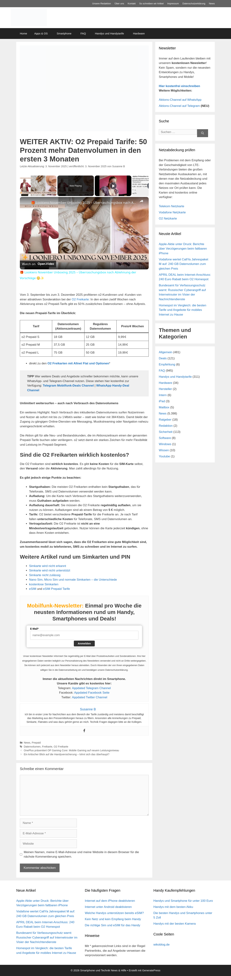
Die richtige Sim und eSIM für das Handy (112, 925)
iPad (162, 401)
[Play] (113, 185)
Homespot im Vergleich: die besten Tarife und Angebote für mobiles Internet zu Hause (182, 310)
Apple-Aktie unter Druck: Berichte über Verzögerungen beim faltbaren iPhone (183, 248)
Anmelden (84, 643)
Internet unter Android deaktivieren (108, 907)
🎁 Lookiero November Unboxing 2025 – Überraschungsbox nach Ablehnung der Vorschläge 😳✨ (83, 202)
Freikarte (47, 746)
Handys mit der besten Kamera (174, 923)
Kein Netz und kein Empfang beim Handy (113, 919)
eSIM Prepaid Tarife (56, 589)
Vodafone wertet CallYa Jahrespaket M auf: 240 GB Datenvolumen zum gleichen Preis (183, 264)
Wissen (164, 450)
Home (23, 33)
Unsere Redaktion (101, 3)
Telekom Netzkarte (171, 206)
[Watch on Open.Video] (38, 264)
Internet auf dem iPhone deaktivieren (110, 900)
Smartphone (64, 33)
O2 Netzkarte (168, 218)
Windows (165, 444)
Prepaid (36, 742)
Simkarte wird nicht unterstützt (49, 570)
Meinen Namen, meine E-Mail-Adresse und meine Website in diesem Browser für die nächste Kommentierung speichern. (81, 854)
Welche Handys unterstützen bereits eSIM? (114, 913)
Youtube (164, 456)
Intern (163, 395)
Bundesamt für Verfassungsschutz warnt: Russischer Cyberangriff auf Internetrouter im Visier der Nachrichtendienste (46, 937)
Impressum (173, 3)
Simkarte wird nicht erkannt (47, 566)
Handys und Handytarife (109, 33)
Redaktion (166, 425)
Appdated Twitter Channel (89, 697)
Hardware (139, 33)
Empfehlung (167, 364)
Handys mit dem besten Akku (173, 907)
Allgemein (165, 352)
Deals (163, 358)
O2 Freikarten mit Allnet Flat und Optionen (78, 363)
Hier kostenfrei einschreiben (179, 86)
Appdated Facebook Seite (92, 692)
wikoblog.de (161, 944)
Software (165, 438)
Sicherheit (166, 432)
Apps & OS (41, 33)
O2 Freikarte (80, 299)
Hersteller (165, 389)
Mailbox (164, 407)
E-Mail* (34, 628)
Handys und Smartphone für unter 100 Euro (183, 900)
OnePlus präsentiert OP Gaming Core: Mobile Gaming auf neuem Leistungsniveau (71, 750)
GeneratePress (151, 970)
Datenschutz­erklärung (193, 3)
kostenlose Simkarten (43, 584)
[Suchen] (202, 133)
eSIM (32, 589)
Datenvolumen (32, 746)
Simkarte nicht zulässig (44, 575)
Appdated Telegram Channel (91, 688)
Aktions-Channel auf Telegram (179, 106)
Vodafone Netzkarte (172, 212)
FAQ (83, 33)
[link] (25, 202)
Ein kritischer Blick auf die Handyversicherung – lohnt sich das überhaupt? (66, 754)
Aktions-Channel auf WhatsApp (180, 99)
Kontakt (132, 3)
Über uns (119, 3)
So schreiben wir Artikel (151, 3)
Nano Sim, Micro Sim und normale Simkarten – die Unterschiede (73, 579)
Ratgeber (165, 419)
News (212, 3)
